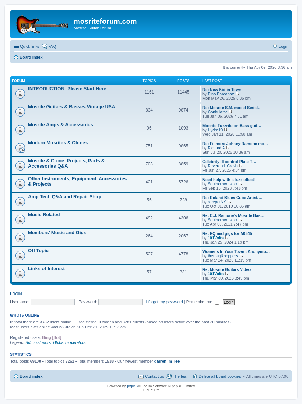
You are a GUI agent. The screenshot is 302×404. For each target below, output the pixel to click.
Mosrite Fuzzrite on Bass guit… (231, 125)
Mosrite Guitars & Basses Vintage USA (71, 106)
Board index (31, 376)
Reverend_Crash (223, 166)
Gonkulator (217, 112)
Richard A (216, 148)
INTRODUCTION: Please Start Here (67, 88)
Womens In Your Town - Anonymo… (236, 251)
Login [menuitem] (283, 46)
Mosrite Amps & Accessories (60, 124)
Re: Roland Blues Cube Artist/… (232, 197)
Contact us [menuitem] (154, 376)
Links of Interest (46, 268)
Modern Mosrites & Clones (58, 142)
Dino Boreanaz (221, 94)
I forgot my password (164, 302)
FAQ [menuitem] (52, 46)
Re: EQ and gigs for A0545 (227, 233)
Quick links (29, 46)
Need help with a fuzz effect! (228, 179)
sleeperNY (217, 202)
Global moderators (69, 342)
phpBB (132, 386)
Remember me (203, 302)
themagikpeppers (223, 256)
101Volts (216, 238)
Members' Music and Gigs (57, 232)
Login (16, 294)
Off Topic (38, 250)
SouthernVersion (222, 184)
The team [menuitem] (181, 376)
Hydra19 (215, 130)
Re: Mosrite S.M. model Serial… (232, 107)
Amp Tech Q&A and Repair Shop (64, 196)
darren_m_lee (167, 361)
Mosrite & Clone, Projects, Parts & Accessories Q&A (66, 163)
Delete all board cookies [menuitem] (219, 376)
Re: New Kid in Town (221, 89)
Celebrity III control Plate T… (229, 161)
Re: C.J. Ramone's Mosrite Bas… (233, 215)
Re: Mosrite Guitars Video (226, 269)
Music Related (44, 214)
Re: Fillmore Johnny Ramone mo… (235, 143)
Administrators (38, 342)
